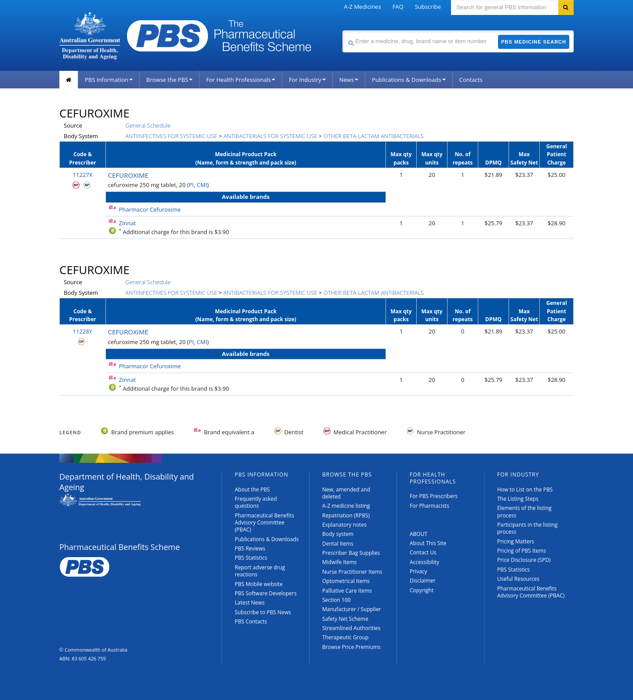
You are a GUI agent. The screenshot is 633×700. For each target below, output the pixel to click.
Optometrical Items (346, 581)
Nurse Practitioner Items (352, 571)
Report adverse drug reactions (260, 571)
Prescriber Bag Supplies (351, 553)
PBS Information (109, 80)
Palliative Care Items (347, 590)
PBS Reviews (250, 548)
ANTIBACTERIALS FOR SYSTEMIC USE (270, 136)
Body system (337, 534)
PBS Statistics (251, 557)
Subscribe (428, 7)
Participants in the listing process (527, 528)
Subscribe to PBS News (263, 612)
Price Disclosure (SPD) (524, 560)
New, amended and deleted (346, 493)
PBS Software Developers (266, 593)
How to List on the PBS (525, 489)
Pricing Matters (515, 541)
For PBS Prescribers (434, 496)
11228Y (82, 331)
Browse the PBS (169, 80)
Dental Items (337, 543)
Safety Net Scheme (345, 619)
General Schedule (148, 125)
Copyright (421, 590)
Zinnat (127, 223)
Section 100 (336, 600)
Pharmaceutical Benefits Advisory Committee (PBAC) (264, 523)
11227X (82, 175)
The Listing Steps (517, 498)
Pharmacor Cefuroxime (150, 209)
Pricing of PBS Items (521, 550)
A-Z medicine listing (346, 505)
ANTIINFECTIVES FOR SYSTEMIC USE (171, 136)
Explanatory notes (344, 524)
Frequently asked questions (256, 502)
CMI (202, 185)
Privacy (418, 571)
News (348, 80)
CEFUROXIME (128, 175)
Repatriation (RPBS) (346, 515)
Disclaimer (423, 580)
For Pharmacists (429, 505)
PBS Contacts (251, 621)
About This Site (428, 543)
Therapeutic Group (345, 637)
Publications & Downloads (409, 80)
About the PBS (252, 489)
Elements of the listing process (524, 511)
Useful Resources (518, 579)
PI (191, 185)
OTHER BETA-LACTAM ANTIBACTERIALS (374, 136)
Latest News (250, 602)
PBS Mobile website (259, 584)
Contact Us (423, 552)
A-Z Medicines (362, 7)
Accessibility (424, 562)
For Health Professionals (240, 80)
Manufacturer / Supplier (351, 609)
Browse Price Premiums (351, 647)
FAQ (398, 7)
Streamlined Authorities (351, 628)
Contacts (471, 80)
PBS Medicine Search (533, 41)
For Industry (307, 80)
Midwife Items (339, 562)
